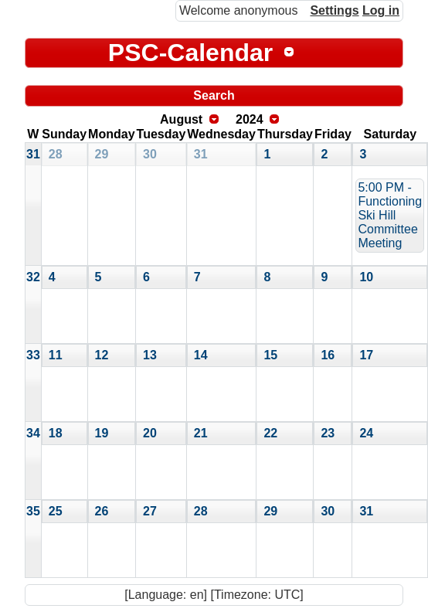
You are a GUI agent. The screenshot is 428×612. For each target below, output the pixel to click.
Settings (334, 10)
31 (33, 154)
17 (366, 355)
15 (270, 355)
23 (328, 433)
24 (366, 433)
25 (56, 511)
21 (201, 433)
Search (213, 95)
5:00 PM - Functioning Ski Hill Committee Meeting (390, 215)
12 (102, 355)
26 (102, 511)
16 (328, 355)
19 (102, 433)
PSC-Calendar (190, 52)
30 (150, 154)
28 (56, 154)
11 (56, 355)
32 (33, 277)
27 (150, 511)
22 (270, 433)
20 (150, 433)
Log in (380, 10)
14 (201, 355)
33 (33, 355)
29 (102, 154)
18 (56, 433)
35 (33, 511)
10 (366, 277)
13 (150, 355)
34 (33, 433)
